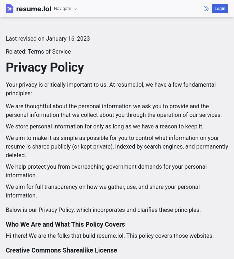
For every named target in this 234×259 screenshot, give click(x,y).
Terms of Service (49, 51)
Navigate (66, 9)
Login (220, 8)
